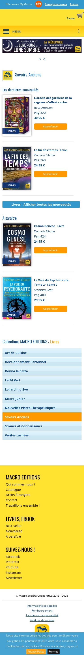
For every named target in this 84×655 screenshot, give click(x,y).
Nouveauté (14, 531)
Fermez (53, 651)
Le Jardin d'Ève (16, 389)
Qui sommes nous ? (20, 484)
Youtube (12, 567)
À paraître (13, 536)
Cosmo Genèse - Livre (49, 226)
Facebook (13, 557)
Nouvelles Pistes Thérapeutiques (30, 408)
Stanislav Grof (43, 290)
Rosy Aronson (43, 108)
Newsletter (14, 578)
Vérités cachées (17, 435)
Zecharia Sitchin (44, 155)
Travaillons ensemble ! (23, 505)
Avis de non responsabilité (42, 615)
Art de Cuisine (16, 353)
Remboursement (42, 610)
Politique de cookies (42, 620)
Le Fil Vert (12, 380)
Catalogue (13, 489)
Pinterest (12, 562)
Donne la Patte (16, 371)
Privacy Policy (36, 651)
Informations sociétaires (42, 606)
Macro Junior (15, 399)
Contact (11, 500)
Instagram (13, 572)
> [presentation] (44, 58)
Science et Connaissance (23, 426)
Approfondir (50, 126)
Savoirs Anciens (17, 417)
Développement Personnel (25, 362)
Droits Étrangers (18, 495)
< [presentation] (40, 58)
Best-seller (14, 526)
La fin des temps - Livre (50, 150)
